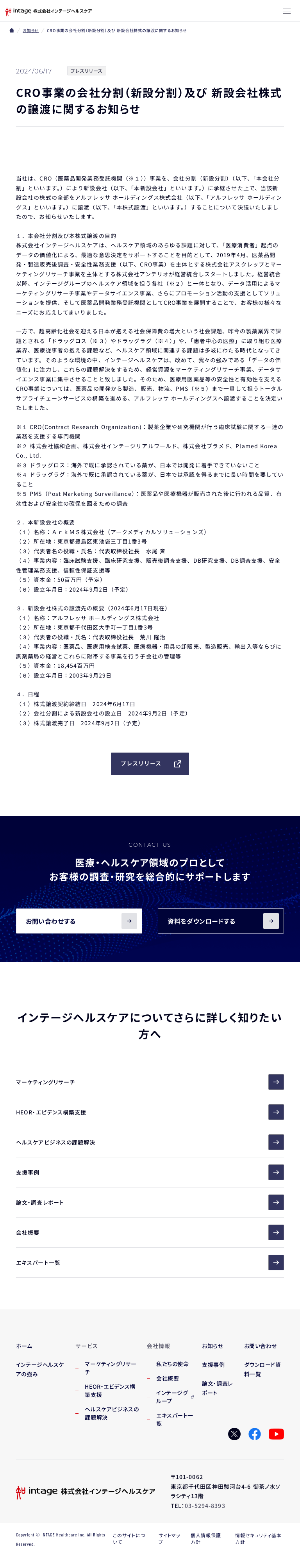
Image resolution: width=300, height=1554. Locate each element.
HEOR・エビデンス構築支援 (150, 1112)
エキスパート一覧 (150, 1262)
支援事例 (150, 1172)
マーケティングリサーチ (150, 1082)
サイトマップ (169, 1538)
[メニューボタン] (286, 11)
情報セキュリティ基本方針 (258, 1538)
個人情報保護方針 (206, 1538)
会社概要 (150, 1232)
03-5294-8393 (205, 1505)
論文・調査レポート (150, 1202)
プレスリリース (152, 764)
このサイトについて (129, 1538)
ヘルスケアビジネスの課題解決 (150, 1142)
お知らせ (31, 30)
